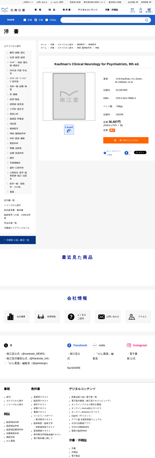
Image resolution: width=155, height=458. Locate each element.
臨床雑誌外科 (12, 426)
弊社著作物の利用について (94, 2)
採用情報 (144, 2)
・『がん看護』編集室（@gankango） (26, 363)
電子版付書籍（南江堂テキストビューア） (91, 401)
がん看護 (10, 441)
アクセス (142, 316)
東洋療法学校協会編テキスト (47, 434)
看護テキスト (40, 412)
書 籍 (38, 10)
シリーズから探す (14, 404)
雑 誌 (52, 10)
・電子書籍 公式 (132, 356)
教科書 (35, 388)
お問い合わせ (42, 2)
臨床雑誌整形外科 (14, 429)
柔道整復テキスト (42, 431)
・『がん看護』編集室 (103, 356)
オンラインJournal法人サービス (86, 408)
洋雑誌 (52, 20)
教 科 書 (66, 10)
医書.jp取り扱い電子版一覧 (84, 397)
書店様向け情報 (115, 2)
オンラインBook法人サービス (85, 412)
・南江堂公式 (73, 356)
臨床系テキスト (41, 401)
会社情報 (131, 2)
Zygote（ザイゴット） (82, 416)
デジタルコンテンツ (87, 10)
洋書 (41, 20)
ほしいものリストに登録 (114, 153)
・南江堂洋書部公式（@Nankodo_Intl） (27, 358)
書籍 (7, 388)
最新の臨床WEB (79, 431)
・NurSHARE (73, 365)
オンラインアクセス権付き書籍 (86, 404)
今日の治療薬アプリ (81, 423)
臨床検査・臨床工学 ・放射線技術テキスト (44, 425)
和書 (30, 20)
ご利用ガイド (28, 2)
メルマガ (132, 12)
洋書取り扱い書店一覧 (17, 240)
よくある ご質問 (82, 317)
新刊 (8, 397)
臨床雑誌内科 (12, 422)
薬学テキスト (40, 404)
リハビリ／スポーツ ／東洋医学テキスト (43, 418)
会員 (140, 12)
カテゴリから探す (14, 401)
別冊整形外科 (12, 433)
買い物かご (149, 12)
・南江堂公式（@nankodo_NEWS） (25, 353)
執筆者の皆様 (75, 2)
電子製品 (75, 456)
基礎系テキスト (41, 397)
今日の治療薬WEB (80, 427)
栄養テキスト (40, 408)
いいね (130, 152)
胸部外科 (10, 437)
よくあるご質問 (57, 2)
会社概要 (21, 316)
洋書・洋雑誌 (111, 10)
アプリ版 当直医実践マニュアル (86, 419)
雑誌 (7, 414)
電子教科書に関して (43, 438)
